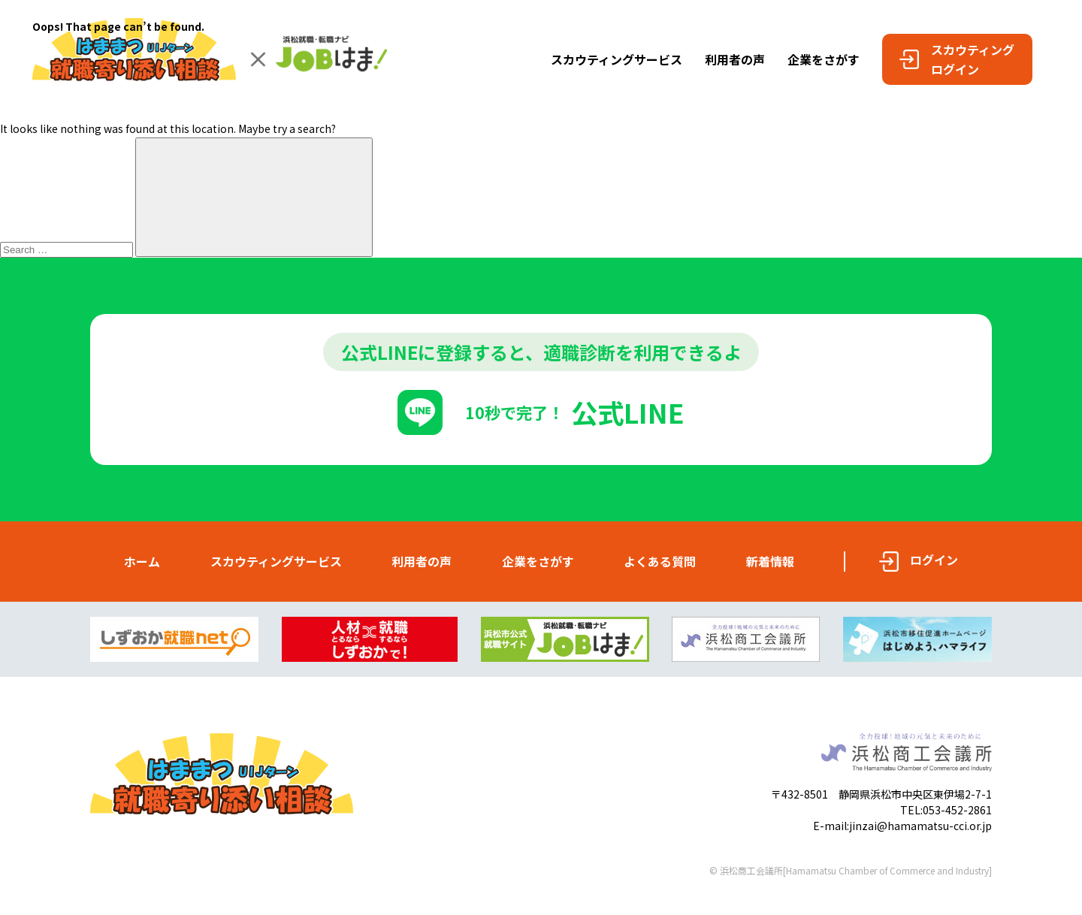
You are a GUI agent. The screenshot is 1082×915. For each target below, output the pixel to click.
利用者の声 (421, 561)
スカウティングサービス (276, 561)
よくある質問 (660, 561)
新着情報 (770, 561)
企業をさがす (538, 561)
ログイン (934, 560)
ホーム (142, 561)
